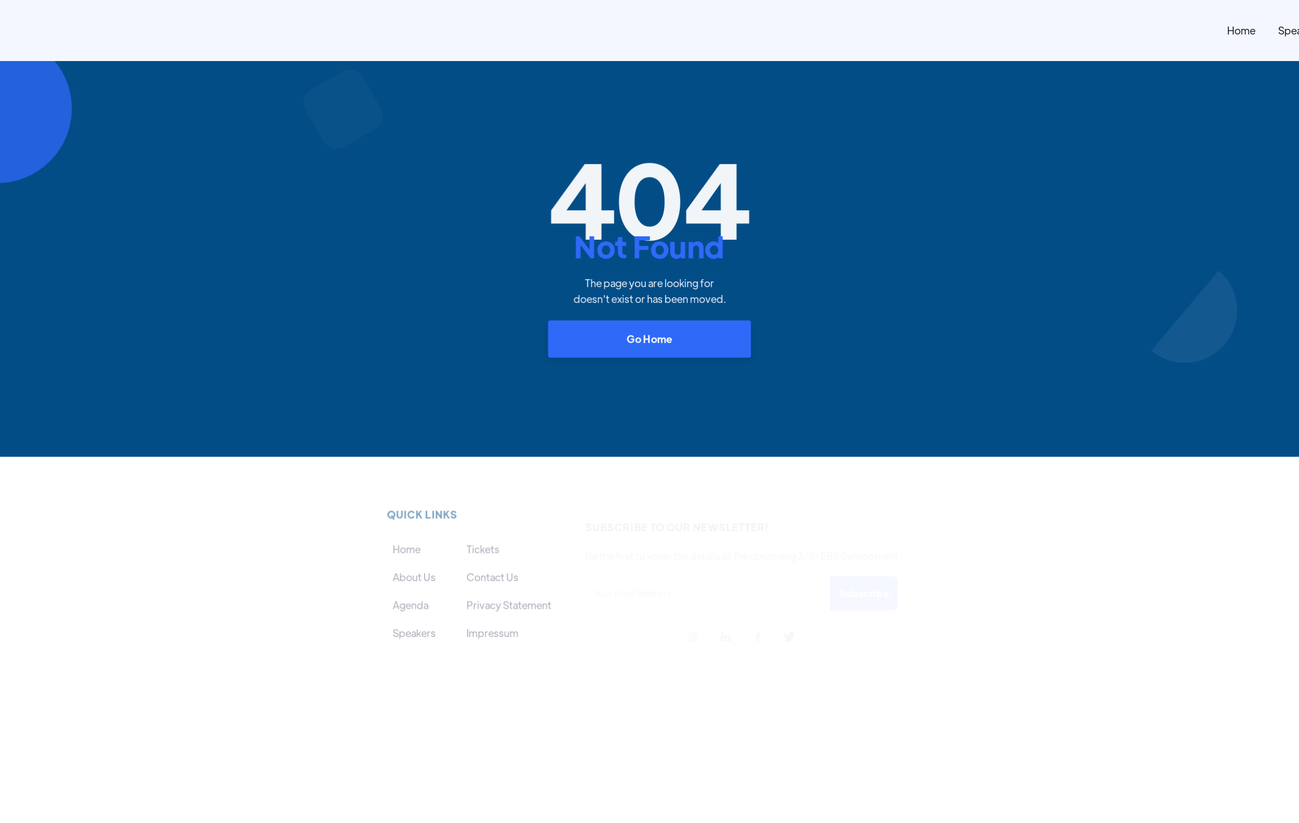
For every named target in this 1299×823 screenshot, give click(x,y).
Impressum (492, 632)
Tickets (482, 549)
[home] (736, 30)
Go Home (649, 338)
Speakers (414, 632)
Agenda (410, 604)
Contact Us (492, 576)
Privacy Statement (508, 604)
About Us (414, 576)
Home (1241, 30)
